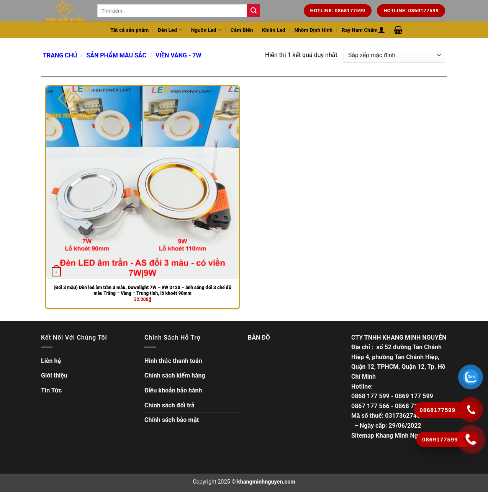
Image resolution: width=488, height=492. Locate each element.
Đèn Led (170, 29)
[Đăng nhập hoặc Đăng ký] (381, 29)
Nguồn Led (206, 29)
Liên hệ (51, 361)
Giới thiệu (54, 375)
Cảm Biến (242, 30)
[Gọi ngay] (471, 439)
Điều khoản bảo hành (173, 390)
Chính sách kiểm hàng (174, 375)
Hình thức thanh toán (173, 361)
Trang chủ (60, 55)
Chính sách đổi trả (169, 405)
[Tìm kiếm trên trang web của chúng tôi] (253, 10)
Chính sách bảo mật (171, 419)
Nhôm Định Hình (313, 30)
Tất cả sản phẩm (129, 30)
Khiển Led (273, 30)
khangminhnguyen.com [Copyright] (266, 482)
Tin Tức (51, 390)
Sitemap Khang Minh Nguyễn (391, 435)
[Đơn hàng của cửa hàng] (394, 55)
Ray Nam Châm (360, 30)
